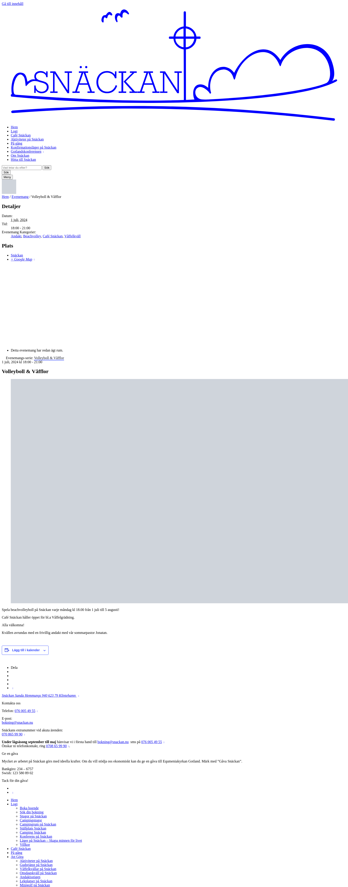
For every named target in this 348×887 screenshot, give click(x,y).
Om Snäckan (20, 155)
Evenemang (20, 197)
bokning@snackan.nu (17, 722)
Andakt (16, 236)
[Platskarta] (174, 304)
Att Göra (17, 857)
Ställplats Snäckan (33, 828)
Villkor (25, 844)
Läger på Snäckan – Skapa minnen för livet (51, 840)
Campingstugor (31, 820)
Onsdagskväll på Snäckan (38, 873)
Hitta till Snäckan (23, 159)
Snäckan (17, 255)
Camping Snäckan (33, 832)
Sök (46, 167)
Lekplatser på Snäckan (36, 881)
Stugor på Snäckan (33, 816)
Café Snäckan (21, 135)
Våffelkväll (72, 236)
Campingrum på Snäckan (38, 824)
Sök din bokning (32, 812)
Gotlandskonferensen (26, 151)
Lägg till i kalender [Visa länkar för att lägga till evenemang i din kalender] (26, 650)
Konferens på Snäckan (36, 836)
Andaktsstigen (30, 877)
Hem (14, 127)
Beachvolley (32, 236)
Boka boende (29, 808)
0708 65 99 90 (56, 746)
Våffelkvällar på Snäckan (38, 869)
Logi (14, 131)
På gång (16, 143)
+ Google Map (21, 259)
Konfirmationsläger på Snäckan (33, 147)
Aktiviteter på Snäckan (27, 139)
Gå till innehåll (12, 4)
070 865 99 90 (12, 734)
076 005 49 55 (25, 711)
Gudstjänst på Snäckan (36, 865)
